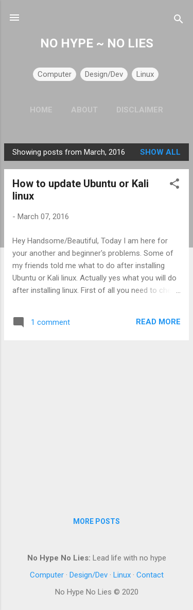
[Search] (178, 21)
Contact (150, 575)
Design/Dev (104, 74)
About (84, 109)
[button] (174, 185)
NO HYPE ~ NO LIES (96, 43)
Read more (158, 321)
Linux (145, 74)
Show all (160, 152)
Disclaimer (139, 109)
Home (41, 109)
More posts (96, 521)
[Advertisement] (96, 421)
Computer (55, 74)
